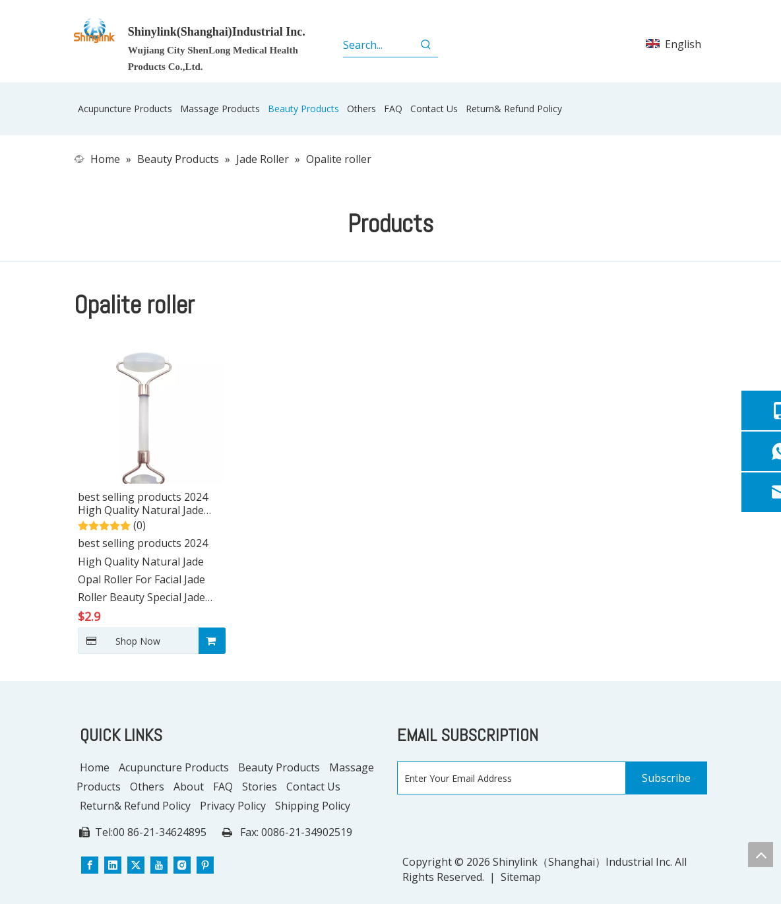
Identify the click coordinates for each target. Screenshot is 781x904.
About (188, 786)
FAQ (223, 786)
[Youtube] (159, 864)
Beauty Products (279, 767)
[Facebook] (89, 864)
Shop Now (119, 641)
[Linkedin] (112, 864)
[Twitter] (135, 864)
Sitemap (521, 877)
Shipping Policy (312, 805)
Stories (259, 786)
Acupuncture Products (174, 767)
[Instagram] (182, 864)
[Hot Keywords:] (426, 45)
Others (147, 786)
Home (94, 767)
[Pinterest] (205, 864)
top (760, 854)
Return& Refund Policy (135, 805)
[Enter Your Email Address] (508, 778)
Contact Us (313, 786)
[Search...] (378, 45)
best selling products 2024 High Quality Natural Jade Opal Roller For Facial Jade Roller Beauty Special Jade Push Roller (143, 503)
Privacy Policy (233, 805)
